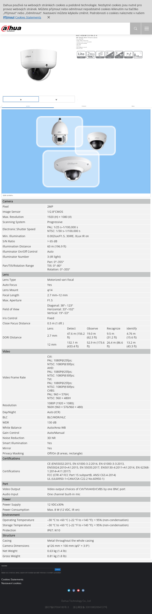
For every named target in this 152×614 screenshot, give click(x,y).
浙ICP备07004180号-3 (57, 607)
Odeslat (57, 569)
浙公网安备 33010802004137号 (90, 607)
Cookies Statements (28, 17)
